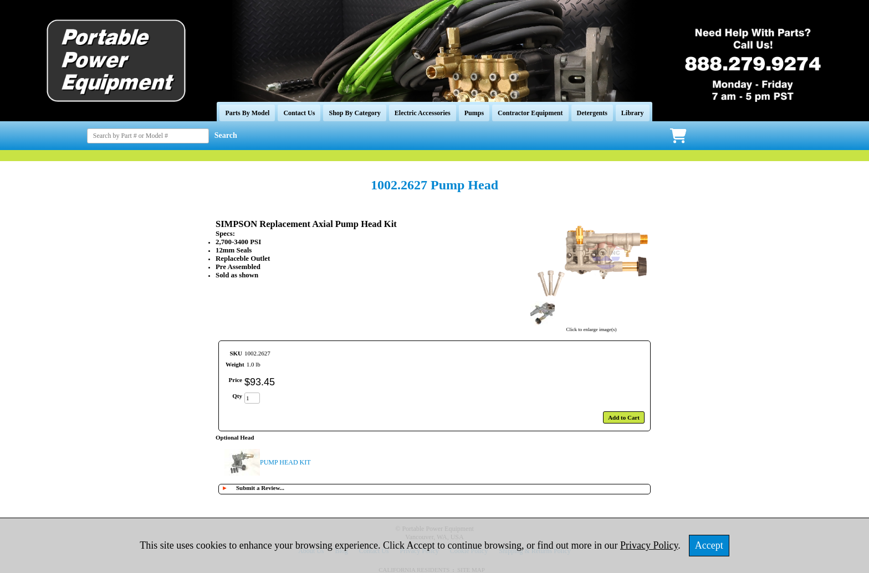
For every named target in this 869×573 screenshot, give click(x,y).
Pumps (474, 113)
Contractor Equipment (530, 113)
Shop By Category (354, 113)
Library (632, 113)
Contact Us (299, 113)
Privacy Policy (649, 545)
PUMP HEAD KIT (285, 462)
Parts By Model (247, 113)
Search (225, 135)
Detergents (592, 113)
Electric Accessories (423, 113)
